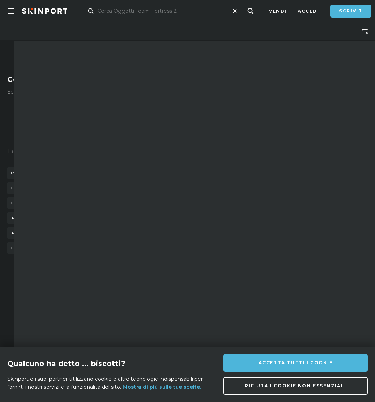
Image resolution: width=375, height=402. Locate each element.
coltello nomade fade (42, 248)
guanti (154, 173)
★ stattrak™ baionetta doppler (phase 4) (72, 218)
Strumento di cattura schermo (73, 341)
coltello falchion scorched (51, 203)
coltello (120, 173)
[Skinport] (52, 11)
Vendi (278, 11)
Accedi (308, 11)
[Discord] (201, 317)
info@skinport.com (330, 295)
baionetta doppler (66, 188)
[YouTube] (272, 316)
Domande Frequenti (124, 303)
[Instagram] (218, 317)
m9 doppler (121, 188)
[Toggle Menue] (11, 11)
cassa (19, 188)
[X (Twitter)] (236, 317)
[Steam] (219, 335)
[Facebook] (201, 334)
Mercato (96, 11)
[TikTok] (254, 317)
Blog (60, 319)
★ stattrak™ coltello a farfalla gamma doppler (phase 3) (96, 233)
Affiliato (67, 308)
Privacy (120, 341)
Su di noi (66, 297)
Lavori (118, 330)
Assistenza (124, 319)
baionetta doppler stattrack (54, 173)
